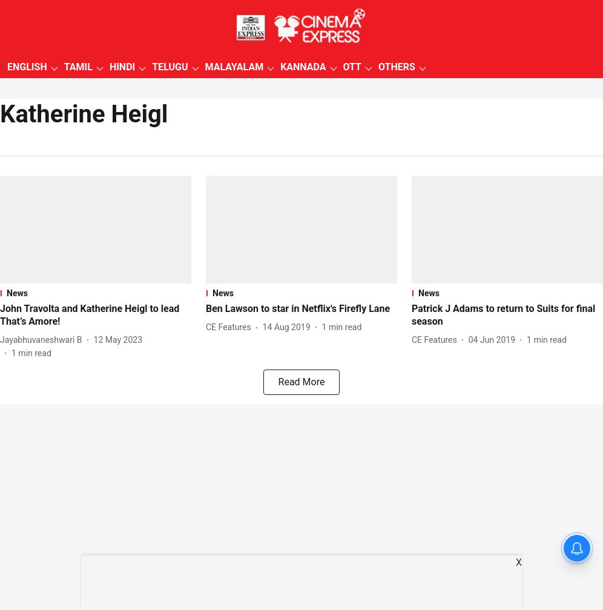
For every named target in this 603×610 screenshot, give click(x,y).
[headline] (95, 315)
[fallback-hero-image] (95, 229)
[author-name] (43, 340)
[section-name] (95, 293)
